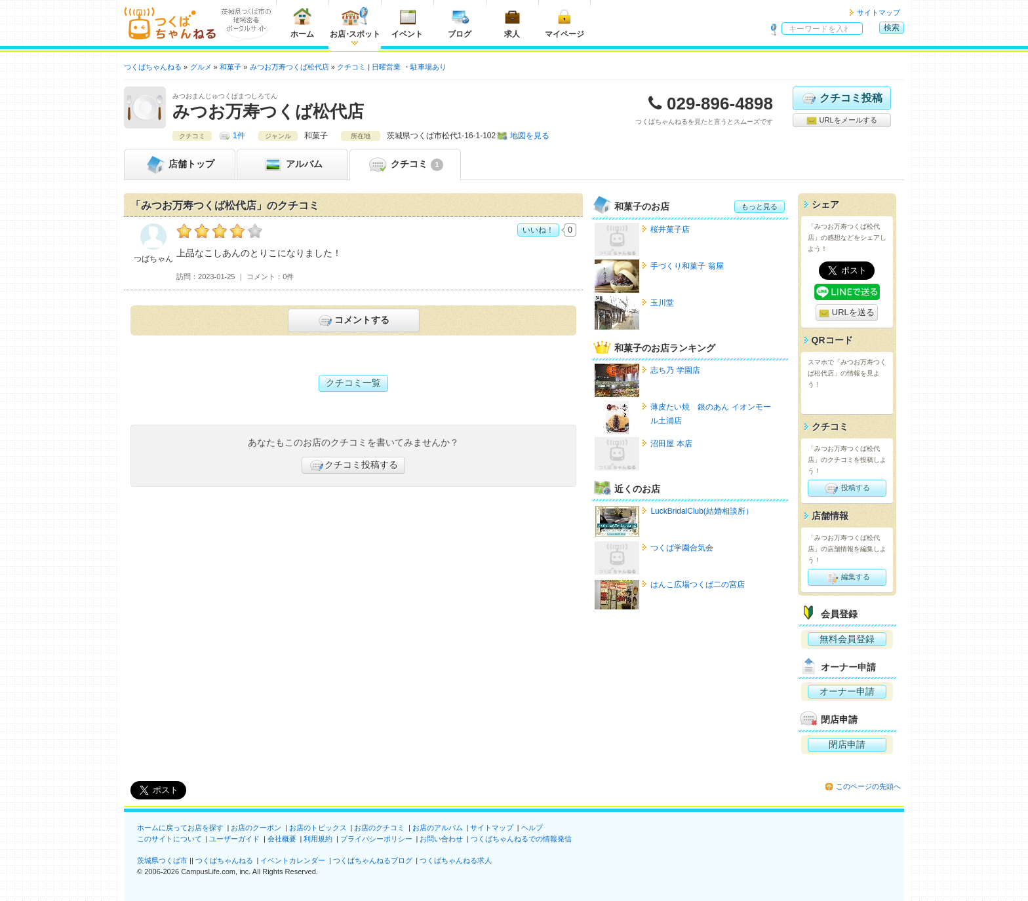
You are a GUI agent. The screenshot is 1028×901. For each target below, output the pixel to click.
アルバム (292, 164)
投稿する (846, 488)
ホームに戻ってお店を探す (180, 828)
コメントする (353, 320)
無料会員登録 (847, 639)
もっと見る (759, 206)
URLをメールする (841, 120)
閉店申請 (847, 744)
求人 (512, 23)
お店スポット (355, 23)
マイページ (564, 23)
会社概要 (281, 839)
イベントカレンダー (292, 860)
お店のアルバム (437, 828)
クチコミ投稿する (353, 465)
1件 (239, 135)
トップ (179, 164)
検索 (892, 27)
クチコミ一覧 (353, 382)
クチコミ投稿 (841, 98)
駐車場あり (428, 67)
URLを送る (847, 312)
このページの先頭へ (868, 786)
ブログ (459, 23)
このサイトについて (169, 839)
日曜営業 (386, 67)
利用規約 (318, 839)
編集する (846, 577)
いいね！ (538, 230)
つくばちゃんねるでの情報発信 (521, 839)
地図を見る (529, 135)
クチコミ (405, 164)
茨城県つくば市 (162, 860)
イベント (407, 23)
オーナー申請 (847, 691)
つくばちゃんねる (224, 860)
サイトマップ (878, 12)
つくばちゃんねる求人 (456, 860)
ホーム (302, 23)
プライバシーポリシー (376, 839)
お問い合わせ (441, 839)
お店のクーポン (256, 828)
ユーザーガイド (234, 839)
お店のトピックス (318, 828)
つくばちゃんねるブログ (372, 860)
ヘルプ (532, 828)
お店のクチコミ (379, 828)
